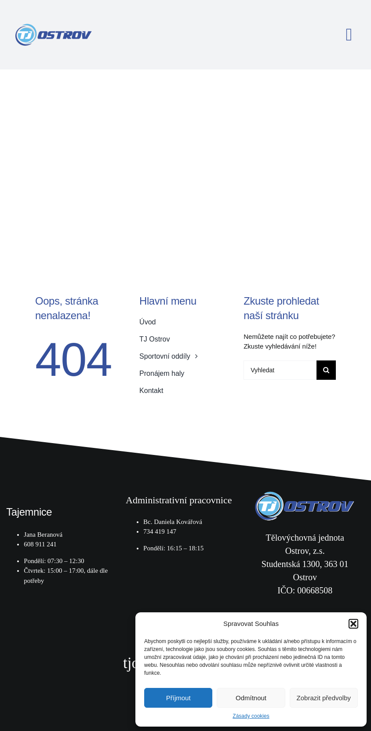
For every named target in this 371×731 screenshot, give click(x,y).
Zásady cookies (251, 716)
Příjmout (178, 698)
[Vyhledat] (280, 370)
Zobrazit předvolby (324, 698)
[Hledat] (326, 370)
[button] (353, 623)
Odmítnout (251, 698)
